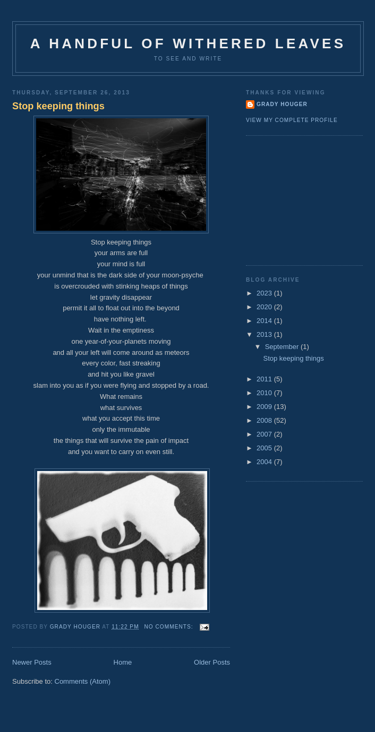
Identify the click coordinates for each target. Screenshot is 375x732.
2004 (265, 462)
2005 (265, 448)
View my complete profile (292, 120)
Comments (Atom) (82, 681)
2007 (265, 434)
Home (123, 662)
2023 (265, 293)
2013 (265, 334)
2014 (265, 321)
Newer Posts (32, 662)
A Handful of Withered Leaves (188, 43)
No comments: (169, 627)
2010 (265, 393)
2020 (265, 307)
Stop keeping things (58, 106)
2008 (265, 420)
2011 (265, 379)
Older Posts (212, 662)
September (283, 347)
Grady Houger (282, 104)
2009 (265, 407)
